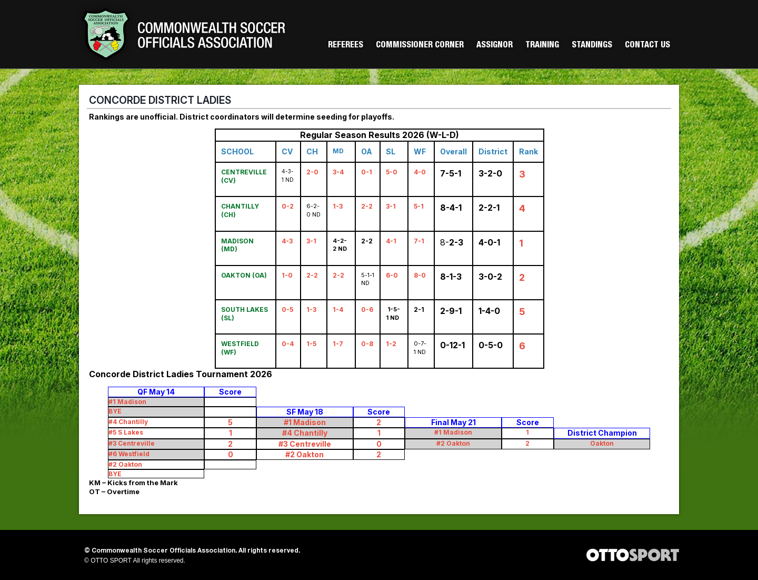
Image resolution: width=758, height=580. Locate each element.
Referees (345, 46)
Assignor (494, 46)
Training (542, 46)
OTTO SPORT (111, 560)
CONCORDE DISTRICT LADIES (160, 100)
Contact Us (647, 46)
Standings (592, 46)
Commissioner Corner (420, 46)
